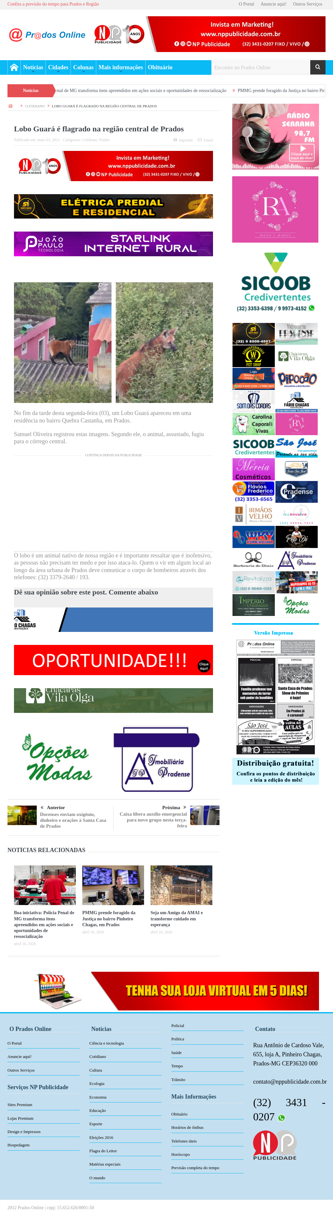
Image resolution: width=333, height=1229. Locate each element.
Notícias (33, 67)
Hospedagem (18, 1144)
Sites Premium (19, 1104)
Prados (104, 140)
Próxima (174, 807)
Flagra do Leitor (103, 1150)
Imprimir (183, 140)
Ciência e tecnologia (106, 1043)
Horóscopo (180, 1154)
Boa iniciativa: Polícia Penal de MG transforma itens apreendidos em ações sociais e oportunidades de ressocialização (129, 90)
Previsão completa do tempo (195, 1167)
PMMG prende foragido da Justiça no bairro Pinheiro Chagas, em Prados (108, 918)
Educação (97, 1110)
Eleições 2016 (101, 1137)
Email (205, 140)
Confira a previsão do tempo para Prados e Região (53, 4)
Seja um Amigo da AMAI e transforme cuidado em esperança (177, 918)
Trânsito (178, 1079)
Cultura (95, 1070)
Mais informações (121, 67)
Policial (177, 1025)
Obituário (160, 67)
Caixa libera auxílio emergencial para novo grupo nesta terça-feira (153, 819)
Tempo (177, 1065)
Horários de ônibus (187, 1127)
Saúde (176, 1052)
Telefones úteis (184, 1141)
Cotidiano (89, 140)
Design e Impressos (24, 1131)
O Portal (246, 4)
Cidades (58, 67)
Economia (98, 1097)
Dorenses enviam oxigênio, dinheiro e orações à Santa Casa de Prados (73, 820)
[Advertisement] (113, 506)
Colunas (83, 67)
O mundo (97, 1177)
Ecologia (96, 1083)
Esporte (95, 1123)
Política (177, 1038)
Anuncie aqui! (273, 4)
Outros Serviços (307, 4)
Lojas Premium (20, 1118)
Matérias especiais (105, 1164)
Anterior (53, 807)
